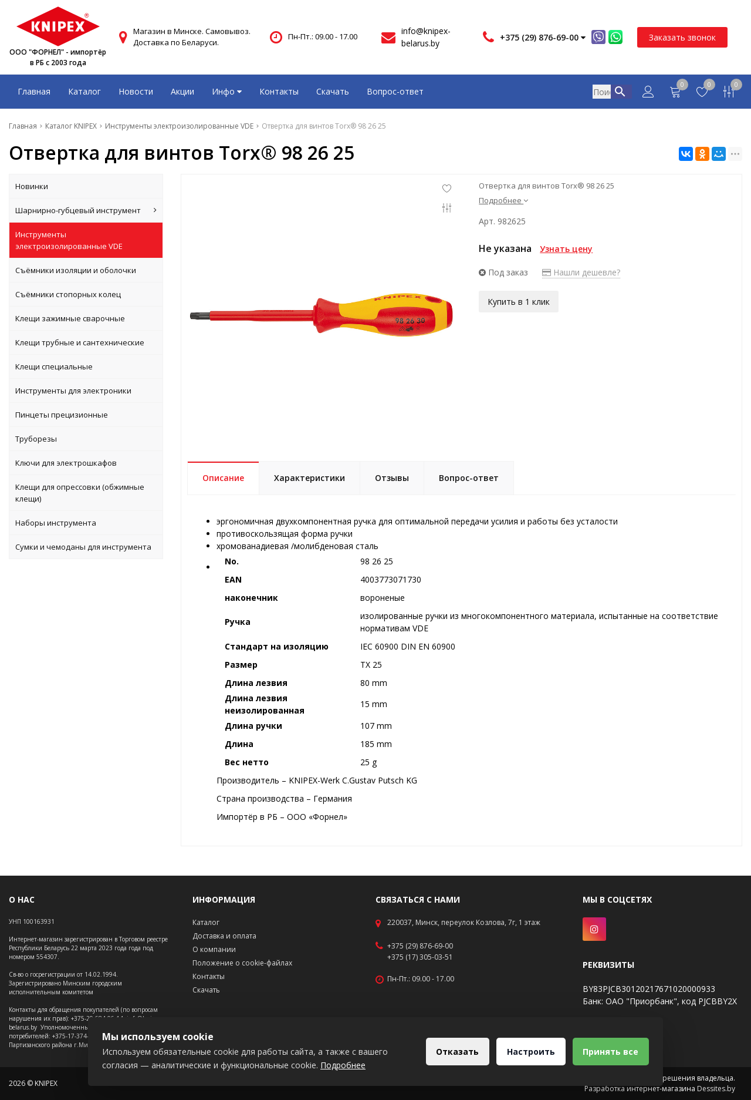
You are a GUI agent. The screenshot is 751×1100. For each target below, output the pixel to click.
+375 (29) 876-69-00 (420, 946)
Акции (182, 91)
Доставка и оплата (224, 936)
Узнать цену (566, 248)
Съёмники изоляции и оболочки (75, 270)
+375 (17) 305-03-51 (420, 957)
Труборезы (36, 438)
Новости (136, 91)
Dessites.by (716, 1089)
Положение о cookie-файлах (242, 963)
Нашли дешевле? (581, 272)
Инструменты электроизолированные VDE (69, 240)
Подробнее (503, 200)
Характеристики (309, 477)
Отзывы (392, 477)
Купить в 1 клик (519, 301)
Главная (34, 91)
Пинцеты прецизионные (61, 414)
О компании (214, 949)
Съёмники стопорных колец (68, 294)
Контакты (279, 91)
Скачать (332, 91)
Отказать (453, 1051)
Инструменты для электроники (73, 390)
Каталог (84, 91)
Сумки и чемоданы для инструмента (83, 546)
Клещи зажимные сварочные (70, 318)
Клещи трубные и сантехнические (79, 342)
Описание (223, 477)
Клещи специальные (54, 366)
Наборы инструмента (55, 522)
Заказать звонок (682, 37)
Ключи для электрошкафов (66, 463)
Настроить (529, 1051)
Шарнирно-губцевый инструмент (86, 210)
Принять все (610, 1051)
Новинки (31, 186)
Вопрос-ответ (395, 91)
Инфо (227, 91)
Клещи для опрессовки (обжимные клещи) (79, 493)
